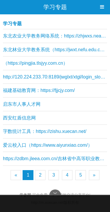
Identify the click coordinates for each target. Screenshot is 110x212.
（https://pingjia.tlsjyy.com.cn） (35, 63)
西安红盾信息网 (19, 117)
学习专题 (55, 7)
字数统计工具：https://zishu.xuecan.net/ (45, 131)
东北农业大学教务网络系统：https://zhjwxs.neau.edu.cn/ (55, 35)
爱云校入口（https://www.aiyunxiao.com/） (47, 145)
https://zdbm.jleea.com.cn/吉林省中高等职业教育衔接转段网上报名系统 (55, 158)
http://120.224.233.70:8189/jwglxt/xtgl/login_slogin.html (55, 76)
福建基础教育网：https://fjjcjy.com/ (39, 90)
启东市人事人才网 (21, 104)
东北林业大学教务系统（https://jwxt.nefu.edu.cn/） (55, 49)
